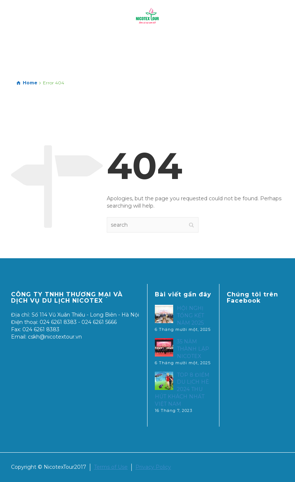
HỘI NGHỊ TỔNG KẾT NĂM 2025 (190, 315)
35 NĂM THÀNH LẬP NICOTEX (193, 348)
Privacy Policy (153, 467)
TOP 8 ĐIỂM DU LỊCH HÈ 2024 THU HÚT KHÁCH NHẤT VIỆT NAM (182, 390)
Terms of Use (111, 467)
